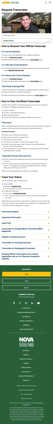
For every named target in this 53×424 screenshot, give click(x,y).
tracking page (16, 186)
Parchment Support (10, 211)
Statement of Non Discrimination (26, 390)
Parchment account (20, 193)
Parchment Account (15, 57)
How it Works (35, 60)
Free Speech (33, 385)
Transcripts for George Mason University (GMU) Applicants (22, 229)
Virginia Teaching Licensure (14, 237)
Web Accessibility (28, 394)
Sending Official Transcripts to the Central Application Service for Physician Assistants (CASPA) (21, 256)
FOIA (22, 394)
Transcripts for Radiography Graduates (18, 248)
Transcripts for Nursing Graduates (16, 242)
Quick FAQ (6, 223)
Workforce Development (16, 70)
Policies (18, 385)
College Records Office (9, 35)
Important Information (11, 217)
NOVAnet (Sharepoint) (26, 398)
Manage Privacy (25, 385)
